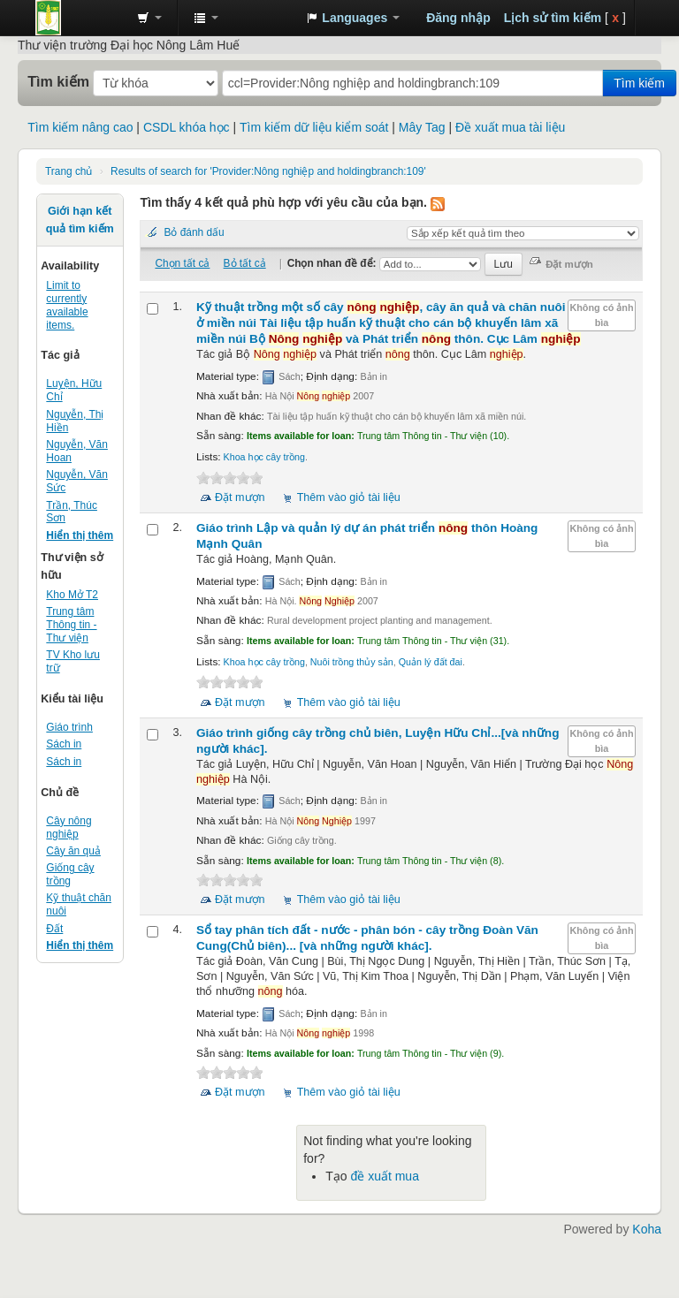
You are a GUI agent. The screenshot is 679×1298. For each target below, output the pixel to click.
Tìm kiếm (58, 81)
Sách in (63, 744)
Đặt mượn (240, 497)
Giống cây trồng (70, 874)
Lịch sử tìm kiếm (552, 18)
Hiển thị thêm (79, 535)
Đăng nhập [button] (458, 18)
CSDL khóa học (186, 127)
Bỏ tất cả (245, 263)
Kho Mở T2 (72, 594)
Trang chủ (68, 171)
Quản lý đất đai (430, 662)
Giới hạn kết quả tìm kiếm (80, 220)
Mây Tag (422, 127)
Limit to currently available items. (67, 305)
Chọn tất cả (182, 263)
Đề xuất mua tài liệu (510, 127)
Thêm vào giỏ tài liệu (349, 497)
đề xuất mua (384, 1176)
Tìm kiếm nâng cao (80, 127)
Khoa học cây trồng (264, 457)
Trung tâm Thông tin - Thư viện (79, 17)
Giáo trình (69, 727)
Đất (54, 928)
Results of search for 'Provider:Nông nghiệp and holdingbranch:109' (268, 171)
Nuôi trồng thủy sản (351, 662)
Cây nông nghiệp (68, 827)
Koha (646, 1229)
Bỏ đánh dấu (194, 232)
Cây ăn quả (73, 851)
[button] (149, 17)
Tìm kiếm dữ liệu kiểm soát (314, 127)
